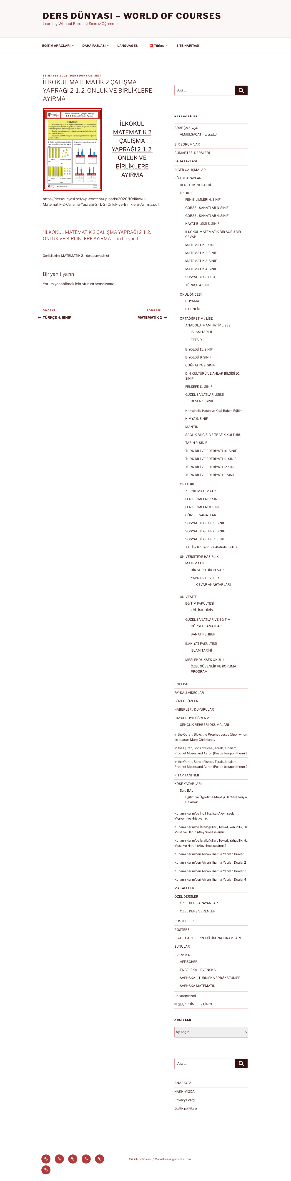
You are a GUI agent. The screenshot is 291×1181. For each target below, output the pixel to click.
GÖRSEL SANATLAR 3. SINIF (206, 208)
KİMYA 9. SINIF (196, 418)
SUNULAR (182, 946)
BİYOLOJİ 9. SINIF (198, 357)
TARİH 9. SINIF (196, 443)
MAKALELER (184, 888)
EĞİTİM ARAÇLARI (58, 45)
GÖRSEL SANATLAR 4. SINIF (206, 215)
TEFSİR (196, 340)
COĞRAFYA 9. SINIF (200, 365)
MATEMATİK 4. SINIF (201, 269)
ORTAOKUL (188, 484)
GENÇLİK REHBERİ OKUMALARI (204, 724)
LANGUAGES (129, 45)
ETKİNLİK (192, 309)
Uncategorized (185, 996)
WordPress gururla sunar (173, 1159)
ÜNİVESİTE (188, 597)
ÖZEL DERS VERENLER (198, 911)
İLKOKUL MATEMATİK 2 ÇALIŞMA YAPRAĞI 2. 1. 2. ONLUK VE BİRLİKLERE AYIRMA (132, 149)
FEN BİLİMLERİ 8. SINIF (203, 507)
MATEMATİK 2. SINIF (201, 253)
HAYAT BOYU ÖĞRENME (192, 718)
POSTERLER (184, 921)
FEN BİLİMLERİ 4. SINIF (203, 199)
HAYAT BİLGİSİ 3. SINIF (202, 223)
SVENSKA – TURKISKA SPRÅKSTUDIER (210, 978)
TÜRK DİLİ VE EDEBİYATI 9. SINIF (210, 475)
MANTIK (191, 427)
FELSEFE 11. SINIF (198, 386)
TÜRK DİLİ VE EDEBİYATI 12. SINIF (210, 467)
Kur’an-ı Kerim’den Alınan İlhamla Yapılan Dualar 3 (210, 871)
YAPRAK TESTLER (205, 578)
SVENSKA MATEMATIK (197, 986)
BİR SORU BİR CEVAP (207, 570)
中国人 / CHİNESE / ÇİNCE (193, 1004)
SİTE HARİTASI (187, 45)
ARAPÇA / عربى (186, 128)
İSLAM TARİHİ (201, 332)
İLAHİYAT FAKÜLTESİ (201, 643)
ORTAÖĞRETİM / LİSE (196, 318)
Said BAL (186, 790)
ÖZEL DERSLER (186, 896)
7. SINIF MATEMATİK (201, 491)
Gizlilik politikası (185, 1108)
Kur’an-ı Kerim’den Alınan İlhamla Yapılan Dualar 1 (210, 854)
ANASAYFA (182, 1083)
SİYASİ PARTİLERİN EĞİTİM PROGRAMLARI (207, 938)
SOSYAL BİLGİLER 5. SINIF (205, 523)
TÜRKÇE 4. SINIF (198, 285)
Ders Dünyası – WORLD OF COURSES (132, 16)
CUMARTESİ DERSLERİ (192, 153)
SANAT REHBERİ (203, 634)
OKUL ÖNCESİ (191, 294)
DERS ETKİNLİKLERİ (195, 185)
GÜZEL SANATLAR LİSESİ (204, 394)
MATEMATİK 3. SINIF (201, 261)
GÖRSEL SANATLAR (200, 515)
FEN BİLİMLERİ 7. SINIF (202, 499)
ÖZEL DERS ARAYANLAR (199, 903)
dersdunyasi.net (86, 75)
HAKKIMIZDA (184, 1091)
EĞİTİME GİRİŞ (202, 610)
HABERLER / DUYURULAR (194, 709)
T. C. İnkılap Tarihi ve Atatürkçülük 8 (211, 547)
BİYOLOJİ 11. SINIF (199, 349)
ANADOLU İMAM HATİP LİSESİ (208, 325)
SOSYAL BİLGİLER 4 (200, 277)
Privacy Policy (184, 1100)
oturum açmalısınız (98, 284)
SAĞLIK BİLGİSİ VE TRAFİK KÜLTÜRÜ (213, 435)
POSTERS (182, 929)
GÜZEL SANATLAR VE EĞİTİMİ (208, 619)
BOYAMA (192, 301)
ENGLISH (181, 684)
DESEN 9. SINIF (202, 401)
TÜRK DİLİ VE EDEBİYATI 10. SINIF (211, 451)
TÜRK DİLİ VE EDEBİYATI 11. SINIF (210, 459)
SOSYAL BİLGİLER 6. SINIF (205, 531)
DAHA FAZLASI (96, 45)
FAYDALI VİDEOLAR (189, 692)
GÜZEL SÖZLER (186, 701)
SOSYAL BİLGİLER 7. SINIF (205, 539)
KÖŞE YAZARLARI (188, 784)
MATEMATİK (195, 563)
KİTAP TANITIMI (186, 775)
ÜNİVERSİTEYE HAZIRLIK (199, 556)
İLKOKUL (186, 193)
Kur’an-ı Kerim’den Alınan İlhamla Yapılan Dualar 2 (210, 862)
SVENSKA (182, 955)
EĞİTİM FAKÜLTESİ (199, 603)
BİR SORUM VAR (187, 144)
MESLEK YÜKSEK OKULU (204, 660)
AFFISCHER (189, 962)
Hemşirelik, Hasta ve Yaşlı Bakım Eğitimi (214, 411)
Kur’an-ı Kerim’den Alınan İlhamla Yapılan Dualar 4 (210, 879)
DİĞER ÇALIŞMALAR (190, 170)
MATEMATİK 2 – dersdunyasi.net (85, 255)
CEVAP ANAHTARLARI (213, 584)
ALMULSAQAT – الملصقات (199, 134)
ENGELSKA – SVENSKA (198, 970)
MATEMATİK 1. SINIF (200, 245)
